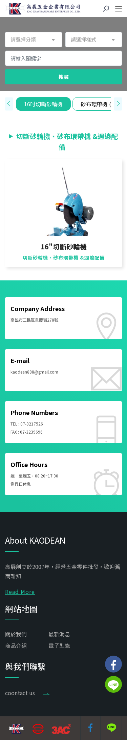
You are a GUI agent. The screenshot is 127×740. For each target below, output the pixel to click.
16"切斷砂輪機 (64, 247)
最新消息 (59, 634)
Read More (20, 591)
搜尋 (64, 76)
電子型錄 (59, 645)
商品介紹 (16, 645)
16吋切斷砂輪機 (43, 104)
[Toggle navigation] (118, 9)
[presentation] (9, 104)
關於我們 (16, 634)
